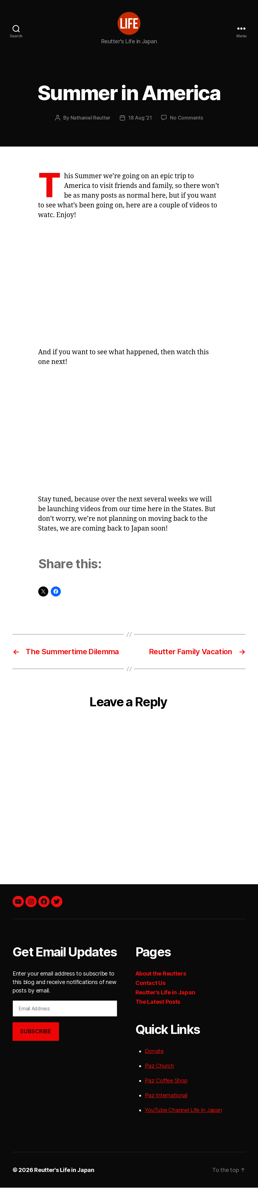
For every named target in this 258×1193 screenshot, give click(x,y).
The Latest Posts (158, 1007)
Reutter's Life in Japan (64, 1175)
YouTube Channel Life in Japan (183, 1115)
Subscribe (35, 1036)
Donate (154, 1056)
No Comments (186, 123)
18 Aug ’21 (140, 123)
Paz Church (159, 1071)
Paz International (166, 1100)
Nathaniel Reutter (90, 123)
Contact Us (150, 988)
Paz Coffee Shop (166, 1086)
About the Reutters (160, 979)
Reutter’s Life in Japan (165, 997)
